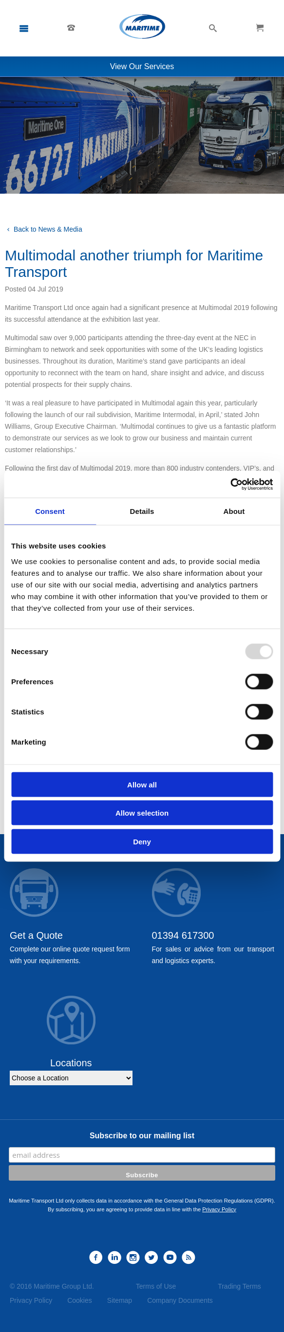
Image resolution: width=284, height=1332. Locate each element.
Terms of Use (156, 1286)
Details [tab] (142, 511)
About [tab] (234, 511)
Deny (142, 841)
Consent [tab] (50, 511)
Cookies (79, 1300)
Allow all (142, 784)
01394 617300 (183, 935)
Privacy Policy (219, 1209)
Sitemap (119, 1300)
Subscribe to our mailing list (142, 1135)
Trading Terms (239, 1286)
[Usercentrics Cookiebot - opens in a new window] (230, 484)
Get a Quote (36, 935)
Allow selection (142, 813)
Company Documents (180, 1300)
